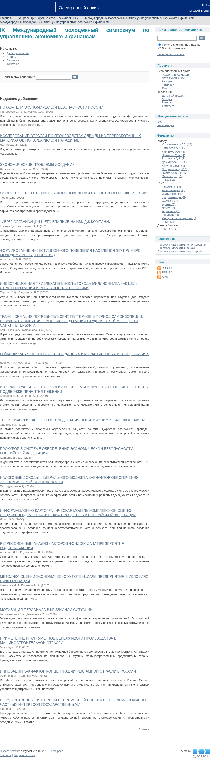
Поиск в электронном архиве (179, 44)
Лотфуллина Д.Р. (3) (175, 169)
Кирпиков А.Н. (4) (173, 151)
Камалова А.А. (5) (174, 148)
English (205, 10)
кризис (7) (168, 207)
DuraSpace (56, 751)
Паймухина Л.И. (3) (174, 172)
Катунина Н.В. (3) (173, 165)
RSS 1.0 (167, 268)
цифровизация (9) (174, 197)
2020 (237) (169, 229)
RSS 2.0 (167, 272)
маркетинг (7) (171, 211)
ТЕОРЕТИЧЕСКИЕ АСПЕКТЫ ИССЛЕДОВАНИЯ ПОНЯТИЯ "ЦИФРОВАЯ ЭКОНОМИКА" (72, 420)
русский (194, 10)
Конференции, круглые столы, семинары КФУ (48, 18)
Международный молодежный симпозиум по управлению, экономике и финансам (139, 18)
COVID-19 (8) (170, 200)
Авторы (12, 56)
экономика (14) (172, 193)
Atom (165, 277)
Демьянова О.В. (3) (174, 162)
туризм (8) (168, 204)
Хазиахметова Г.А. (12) (177, 144)
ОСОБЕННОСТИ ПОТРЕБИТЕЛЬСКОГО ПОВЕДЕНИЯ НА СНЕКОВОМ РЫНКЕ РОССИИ (73, 193)
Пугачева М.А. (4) (173, 155)
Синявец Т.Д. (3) (172, 176)
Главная (5, 18)
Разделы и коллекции (176, 74)
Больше (144, 729)
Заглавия (13, 60)
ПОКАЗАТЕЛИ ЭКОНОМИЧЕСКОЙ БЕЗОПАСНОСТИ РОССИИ (51, 107)
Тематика (13, 64)
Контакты (5, 755)
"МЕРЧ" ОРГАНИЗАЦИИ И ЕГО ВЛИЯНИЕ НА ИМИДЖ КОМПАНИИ (55, 222)
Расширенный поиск (170, 54)
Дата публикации (18, 53)
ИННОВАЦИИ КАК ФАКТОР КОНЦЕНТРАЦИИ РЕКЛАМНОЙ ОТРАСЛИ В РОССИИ (68, 671)
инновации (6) (171, 214)
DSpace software (10, 751)
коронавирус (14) (173, 190)
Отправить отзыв (24, 755)
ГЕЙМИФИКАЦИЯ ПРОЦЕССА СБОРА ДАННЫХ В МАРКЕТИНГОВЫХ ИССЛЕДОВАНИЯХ (74, 354)
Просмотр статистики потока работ (180, 251)
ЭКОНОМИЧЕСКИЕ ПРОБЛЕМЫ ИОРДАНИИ (37, 165)
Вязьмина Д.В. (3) (173, 158)
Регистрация (165, 125)
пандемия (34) (171, 186)
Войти (206, 5)
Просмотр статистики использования (181, 244)
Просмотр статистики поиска (176, 248)
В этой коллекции (171, 48)
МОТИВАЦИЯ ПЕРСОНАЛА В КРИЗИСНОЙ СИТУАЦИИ (46, 610)
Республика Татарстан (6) (179, 218)
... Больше (169, 179)
